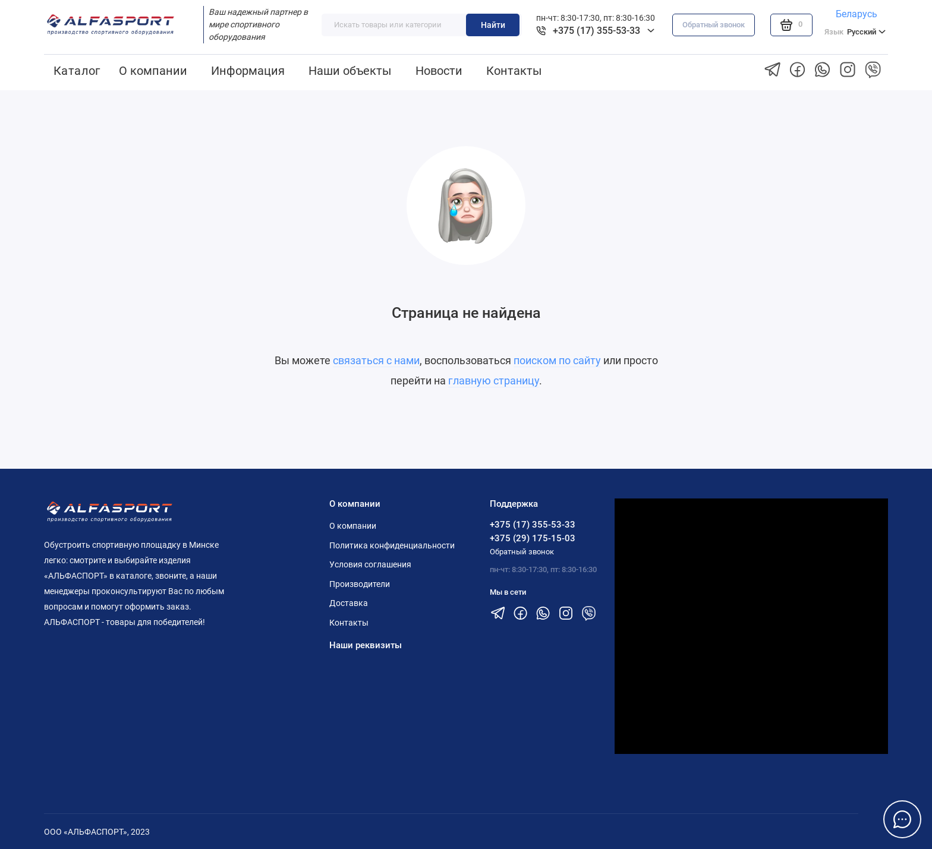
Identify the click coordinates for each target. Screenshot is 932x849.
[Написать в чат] (902, 819)
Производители (359, 584)
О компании (153, 71)
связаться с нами (376, 360)
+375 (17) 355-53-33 (532, 524)
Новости (438, 71)
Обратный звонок (713, 24)
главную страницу (493, 380)
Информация (248, 71)
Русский (855, 32)
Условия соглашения (370, 564)
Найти (493, 25)
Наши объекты (350, 71)
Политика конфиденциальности (392, 545)
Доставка (348, 603)
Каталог (76, 71)
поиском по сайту (557, 360)
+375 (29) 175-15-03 (532, 538)
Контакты (514, 71)
